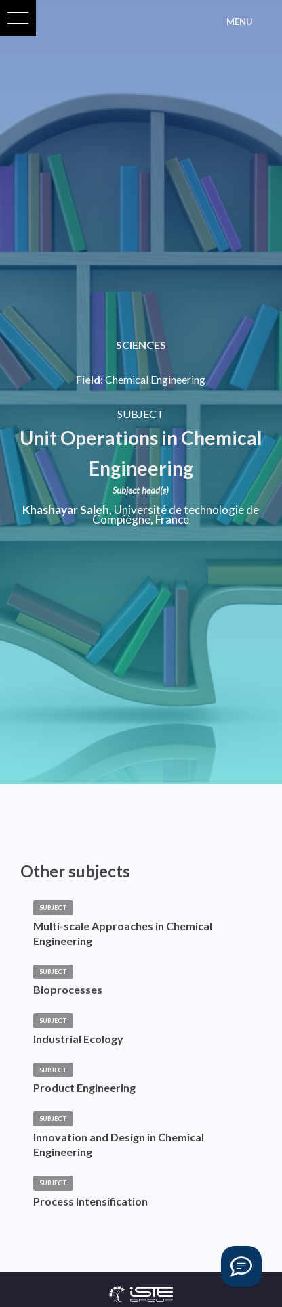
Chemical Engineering (155, 379)
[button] (18, 18)
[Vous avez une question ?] (241, 1266)
